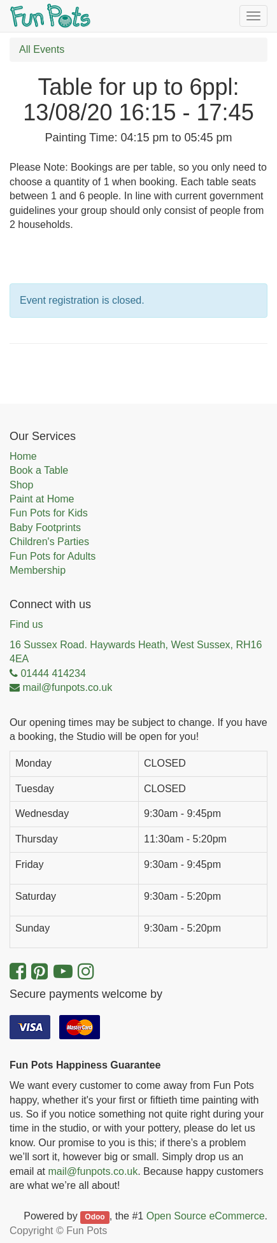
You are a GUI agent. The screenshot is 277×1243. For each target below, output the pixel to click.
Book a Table (39, 470)
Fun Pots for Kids (49, 513)
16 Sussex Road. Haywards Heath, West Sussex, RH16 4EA (136, 651)
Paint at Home (42, 499)
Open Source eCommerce (205, 1216)
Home (23, 456)
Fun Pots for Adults (53, 556)
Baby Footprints (45, 527)
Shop (21, 484)
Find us (26, 624)
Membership (38, 570)
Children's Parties (49, 541)
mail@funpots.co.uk (93, 1171)
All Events (41, 49)
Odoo (94, 1216)
